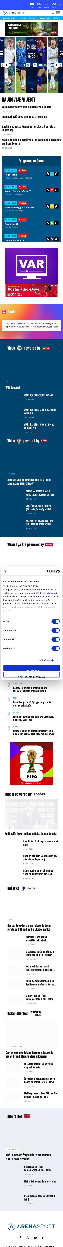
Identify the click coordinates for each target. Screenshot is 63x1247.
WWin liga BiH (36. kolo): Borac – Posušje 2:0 (40, 411)
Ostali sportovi (17, 999)
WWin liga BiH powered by (25, 530)
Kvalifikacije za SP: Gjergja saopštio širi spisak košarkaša (32, 689)
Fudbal (12, 459)
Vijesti (12, 560)
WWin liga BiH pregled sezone (38, 381)
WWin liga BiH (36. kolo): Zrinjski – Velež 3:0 (40, 397)
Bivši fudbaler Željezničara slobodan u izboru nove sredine (28, 1142)
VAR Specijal (13, 373)
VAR (8, 367)
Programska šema (31, 151)
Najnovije (11, 1232)
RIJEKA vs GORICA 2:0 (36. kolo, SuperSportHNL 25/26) (40, 478)
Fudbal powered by (18, 779)
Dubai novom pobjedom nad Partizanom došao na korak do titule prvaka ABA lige (40, 970)
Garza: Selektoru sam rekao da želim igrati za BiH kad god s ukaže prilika (29, 913)
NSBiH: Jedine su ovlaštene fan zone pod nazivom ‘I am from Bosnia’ (31, 132)
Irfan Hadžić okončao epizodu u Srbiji (39, 1183)
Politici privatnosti (47, 593)
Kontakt (49, 1232)
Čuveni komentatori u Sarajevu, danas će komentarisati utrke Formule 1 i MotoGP (39, 1068)
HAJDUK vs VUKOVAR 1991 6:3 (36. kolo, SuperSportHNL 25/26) (39, 509)
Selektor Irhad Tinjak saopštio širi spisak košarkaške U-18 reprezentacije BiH (36, 927)
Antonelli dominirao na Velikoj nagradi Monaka (39, 1051)
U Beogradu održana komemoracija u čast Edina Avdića (39, 985)
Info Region (12, 1135)
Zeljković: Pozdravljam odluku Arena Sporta (26, 97)
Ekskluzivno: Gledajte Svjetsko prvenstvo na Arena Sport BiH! (33, 703)
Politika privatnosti (20, 1237)
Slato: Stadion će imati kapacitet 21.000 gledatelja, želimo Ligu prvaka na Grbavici (33, 718)
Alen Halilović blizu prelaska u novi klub (24, 107)
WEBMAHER (46, 1244)
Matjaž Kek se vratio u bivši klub (40, 1167)
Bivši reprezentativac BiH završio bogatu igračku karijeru (40, 1080)
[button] (6, 55)
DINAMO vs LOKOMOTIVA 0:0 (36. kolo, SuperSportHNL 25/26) (29, 467)
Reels (11, 302)
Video (11, 333)
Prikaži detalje (46, 660)
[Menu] (58, 3)
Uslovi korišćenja (44, 1237)
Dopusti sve (31, 670)
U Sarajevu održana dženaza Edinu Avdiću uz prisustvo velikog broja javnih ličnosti (40, 941)
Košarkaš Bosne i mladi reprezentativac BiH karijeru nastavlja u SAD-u (40, 955)
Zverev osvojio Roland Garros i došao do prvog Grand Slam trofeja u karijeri (29, 1040)
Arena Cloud (35, 1232)
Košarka (13, 874)
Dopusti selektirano (31, 676)
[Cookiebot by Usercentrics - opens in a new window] (47, 571)
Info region (15, 1102)
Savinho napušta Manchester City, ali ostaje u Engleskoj (28, 118)
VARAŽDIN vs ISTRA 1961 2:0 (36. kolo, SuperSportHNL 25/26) (39, 495)
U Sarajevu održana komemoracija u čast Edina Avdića (37, 1156)
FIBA (10, 905)
